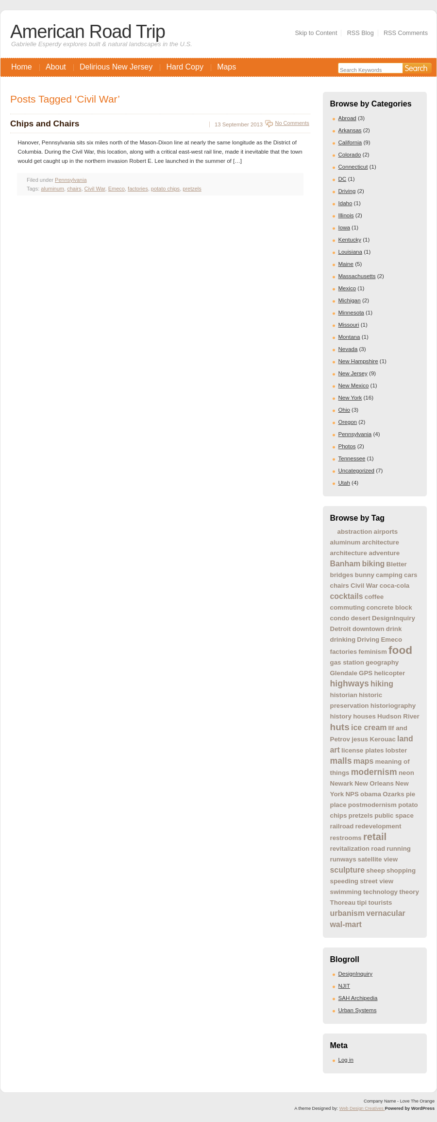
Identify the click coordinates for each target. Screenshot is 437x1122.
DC (342, 179)
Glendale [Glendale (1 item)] (343, 673)
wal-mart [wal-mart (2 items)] (346, 924)
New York (350, 398)
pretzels (192, 189)
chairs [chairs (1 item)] (339, 585)
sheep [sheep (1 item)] (375, 870)
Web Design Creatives (362, 1108)
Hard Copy (184, 67)
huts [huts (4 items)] (340, 727)
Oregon (347, 422)
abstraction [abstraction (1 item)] (354, 531)
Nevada (348, 349)
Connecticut (353, 167)
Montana (349, 337)
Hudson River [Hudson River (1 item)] (398, 716)
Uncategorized (356, 470)
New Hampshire (358, 361)
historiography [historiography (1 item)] (393, 705)
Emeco (116, 189)
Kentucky (350, 240)
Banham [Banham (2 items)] (345, 564)
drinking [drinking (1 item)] (343, 639)
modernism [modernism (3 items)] (374, 772)
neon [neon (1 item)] (406, 772)
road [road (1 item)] (378, 848)
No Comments (292, 123)
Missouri (348, 325)
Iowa (344, 227)
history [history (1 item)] (341, 716)
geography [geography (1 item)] (382, 662)
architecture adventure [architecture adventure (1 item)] (365, 553)
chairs (74, 189)
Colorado (349, 155)
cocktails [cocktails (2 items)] (346, 596)
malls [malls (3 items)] (341, 761)
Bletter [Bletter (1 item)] (397, 564)
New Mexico (353, 385)
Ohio (344, 410)
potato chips (165, 189)
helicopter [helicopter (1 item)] (389, 673)
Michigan (349, 300)
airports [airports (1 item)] (386, 531)
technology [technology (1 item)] (380, 891)
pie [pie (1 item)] (410, 794)
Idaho (345, 203)
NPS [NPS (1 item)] (351, 794)
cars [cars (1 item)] (410, 575)
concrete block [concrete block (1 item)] (389, 607)
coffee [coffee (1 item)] (374, 596)
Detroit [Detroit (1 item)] (340, 628)
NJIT (344, 986)
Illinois (346, 215)
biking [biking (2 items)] (373, 564)
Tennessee (352, 458)
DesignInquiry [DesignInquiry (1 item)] (393, 618)
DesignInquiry (355, 974)
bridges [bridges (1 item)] (341, 575)
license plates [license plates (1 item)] (362, 750)
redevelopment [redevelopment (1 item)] (378, 826)
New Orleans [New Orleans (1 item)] (374, 783)
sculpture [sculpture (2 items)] (347, 870)
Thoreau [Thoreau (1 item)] (343, 902)
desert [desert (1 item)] (360, 618)
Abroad (347, 118)
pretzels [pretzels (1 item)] (361, 815)
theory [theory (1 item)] (409, 891)
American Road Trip (87, 31)
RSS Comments (406, 32)
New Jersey (353, 373)
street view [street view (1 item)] (376, 881)
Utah (344, 483)
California (350, 142)
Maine (345, 264)
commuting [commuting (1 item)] (347, 607)
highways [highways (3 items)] (349, 683)
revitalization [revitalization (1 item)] (350, 848)
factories (138, 189)
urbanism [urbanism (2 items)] (347, 913)
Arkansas (350, 130)
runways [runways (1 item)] (343, 859)
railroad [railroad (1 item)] (342, 826)
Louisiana (350, 252)
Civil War (94, 189)
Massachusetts (357, 276)
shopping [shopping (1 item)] (401, 870)
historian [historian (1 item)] (343, 695)
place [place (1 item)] (338, 804)
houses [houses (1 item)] (364, 716)
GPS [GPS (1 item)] (365, 673)
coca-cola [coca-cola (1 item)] (395, 585)
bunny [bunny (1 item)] (364, 575)
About (56, 67)
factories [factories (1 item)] (343, 651)
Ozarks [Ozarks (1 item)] (393, 794)
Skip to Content (316, 32)
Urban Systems (357, 1010)
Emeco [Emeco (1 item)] (391, 639)
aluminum (52, 189)
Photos (347, 446)
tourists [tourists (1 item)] (380, 902)
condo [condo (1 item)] (340, 618)
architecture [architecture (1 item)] (380, 542)
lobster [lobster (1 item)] (396, 750)
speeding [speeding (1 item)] (344, 881)
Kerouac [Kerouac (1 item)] (383, 739)
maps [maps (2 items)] (363, 761)
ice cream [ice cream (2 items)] (369, 727)
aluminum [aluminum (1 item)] (345, 542)
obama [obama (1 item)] (370, 794)
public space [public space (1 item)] (394, 815)
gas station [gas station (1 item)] (347, 662)
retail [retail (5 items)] (375, 836)
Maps (226, 67)
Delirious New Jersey (116, 67)
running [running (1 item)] (399, 848)
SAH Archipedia (358, 998)
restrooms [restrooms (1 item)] (346, 838)
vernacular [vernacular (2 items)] (385, 913)
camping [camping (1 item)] (389, 575)
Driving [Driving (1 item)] (368, 639)
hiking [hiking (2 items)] (381, 684)
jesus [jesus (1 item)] (360, 739)
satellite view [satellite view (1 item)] (378, 859)
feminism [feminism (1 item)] (372, 651)
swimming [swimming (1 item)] (346, 891)
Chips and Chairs (45, 123)
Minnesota (351, 313)
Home (21, 67)
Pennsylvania (355, 434)
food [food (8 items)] (400, 650)
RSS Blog (360, 32)
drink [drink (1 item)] (394, 628)
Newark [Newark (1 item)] (341, 783)
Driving (347, 191)
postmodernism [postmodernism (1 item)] (372, 804)
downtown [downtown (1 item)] (369, 628)
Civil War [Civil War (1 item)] (364, 585)
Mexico (347, 288)
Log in (345, 1060)
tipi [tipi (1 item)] (362, 902)
